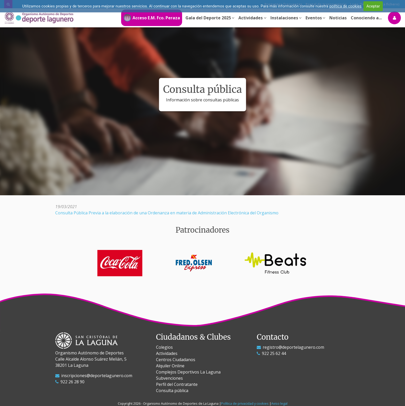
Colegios (164, 347)
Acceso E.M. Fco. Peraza (151, 18)
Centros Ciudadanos (175, 359)
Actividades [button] (252, 18)
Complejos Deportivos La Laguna (188, 372)
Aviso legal (279, 403)
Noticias (338, 18)
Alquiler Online (170, 366)
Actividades (166, 353)
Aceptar (373, 6)
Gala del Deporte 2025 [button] (209, 18)
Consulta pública (172, 390)
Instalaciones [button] (285, 18)
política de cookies (345, 6)
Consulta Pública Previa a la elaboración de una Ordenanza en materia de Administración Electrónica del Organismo (166, 213)
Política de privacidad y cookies (245, 403)
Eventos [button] (315, 18)
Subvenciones (169, 378)
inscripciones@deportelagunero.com (93, 375)
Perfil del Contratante (177, 384)
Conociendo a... (366, 18)
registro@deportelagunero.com (290, 347)
